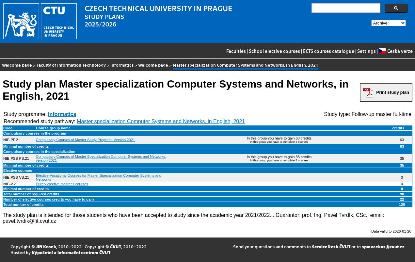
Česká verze (395, 51)
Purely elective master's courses (62, 184)
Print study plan (392, 92)
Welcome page (17, 64)
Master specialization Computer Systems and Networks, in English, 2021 (161, 121)
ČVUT (115, 246)
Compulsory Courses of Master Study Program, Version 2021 (85, 140)
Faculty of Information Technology (71, 64)
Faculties (236, 51)
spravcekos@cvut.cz (383, 246)
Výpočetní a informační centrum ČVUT (71, 252)
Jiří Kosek (46, 246)
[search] (345, 8)
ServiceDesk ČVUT (331, 246)
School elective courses (274, 51)
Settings (366, 51)
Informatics (122, 64)
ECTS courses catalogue (328, 51)
